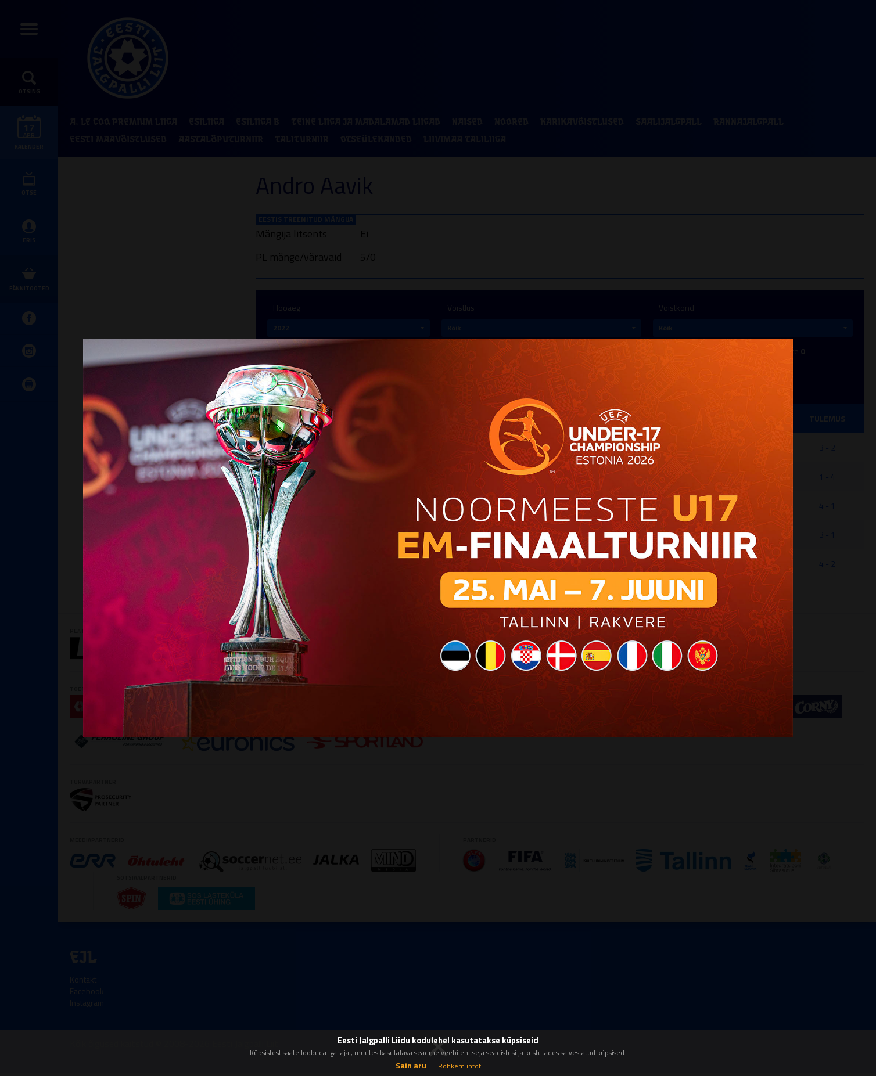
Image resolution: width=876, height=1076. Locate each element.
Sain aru (411, 1065)
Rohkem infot (459, 1065)
